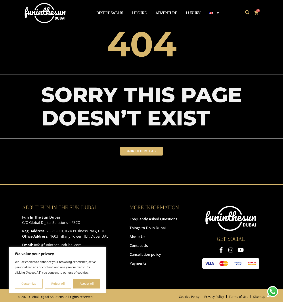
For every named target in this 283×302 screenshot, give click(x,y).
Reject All (58, 283)
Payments (138, 263)
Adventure (166, 13)
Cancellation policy (145, 254)
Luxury (193, 13)
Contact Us (139, 245)
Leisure (139, 13)
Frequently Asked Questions (153, 219)
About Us (137, 236)
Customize (28, 283)
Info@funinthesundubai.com (58, 244)
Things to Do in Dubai (148, 227)
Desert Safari (109, 13)
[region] (57, 270)
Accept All (87, 283)
